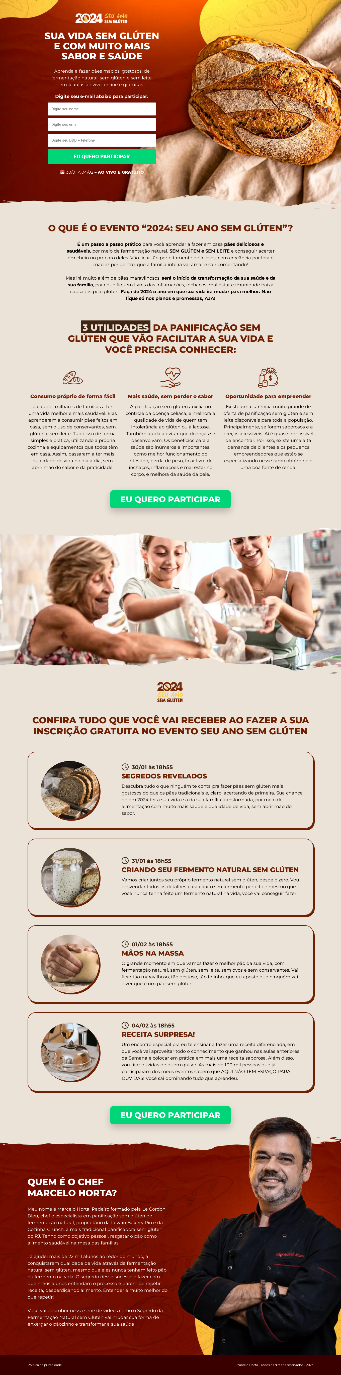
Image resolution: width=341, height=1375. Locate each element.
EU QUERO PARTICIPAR (102, 157)
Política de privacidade (45, 1365)
